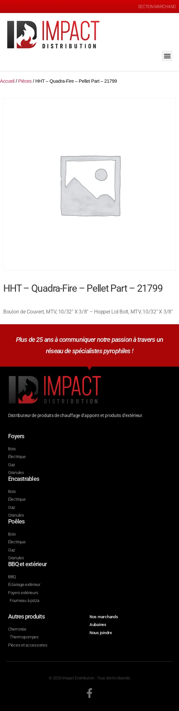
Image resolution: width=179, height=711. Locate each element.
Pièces (25, 81)
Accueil (7, 81)
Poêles (16, 521)
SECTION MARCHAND (157, 6)
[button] (167, 55)
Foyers (16, 436)
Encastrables (23, 478)
